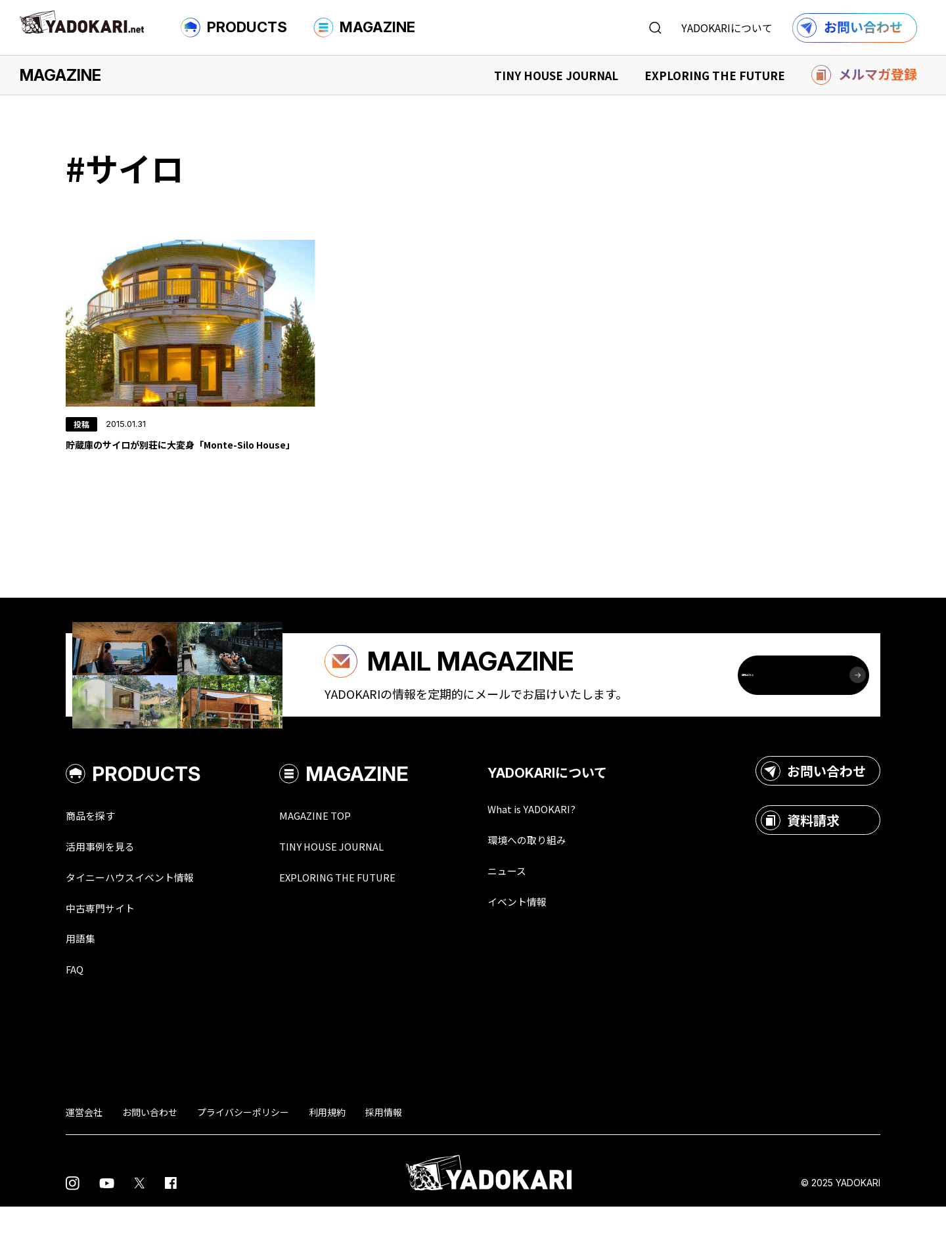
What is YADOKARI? (568, 844)
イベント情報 (551, 938)
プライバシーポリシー (243, 1151)
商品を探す (95, 850)
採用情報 (383, 1151)
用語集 (83, 976)
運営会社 (84, 1151)
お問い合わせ (813, 806)
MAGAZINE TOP (340, 850)
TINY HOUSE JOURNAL (556, 75)
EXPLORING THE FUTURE (714, 75)
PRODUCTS (234, 27)
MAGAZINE (364, 27)
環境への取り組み (563, 875)
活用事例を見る (107, 882)
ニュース (539, 907)
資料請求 (800, 855)
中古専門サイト (107, 945)
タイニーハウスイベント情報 (142, 913)
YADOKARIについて (727, 27)
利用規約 (327, 1151)
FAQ (76, 1008)
